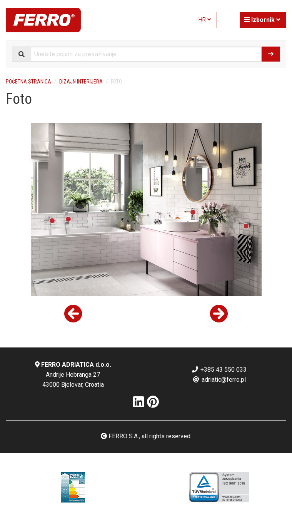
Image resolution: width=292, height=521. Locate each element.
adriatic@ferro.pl (219, 379)
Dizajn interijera (81, 81)
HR (205, 20)
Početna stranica (28, 81)
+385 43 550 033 (219, 369)
